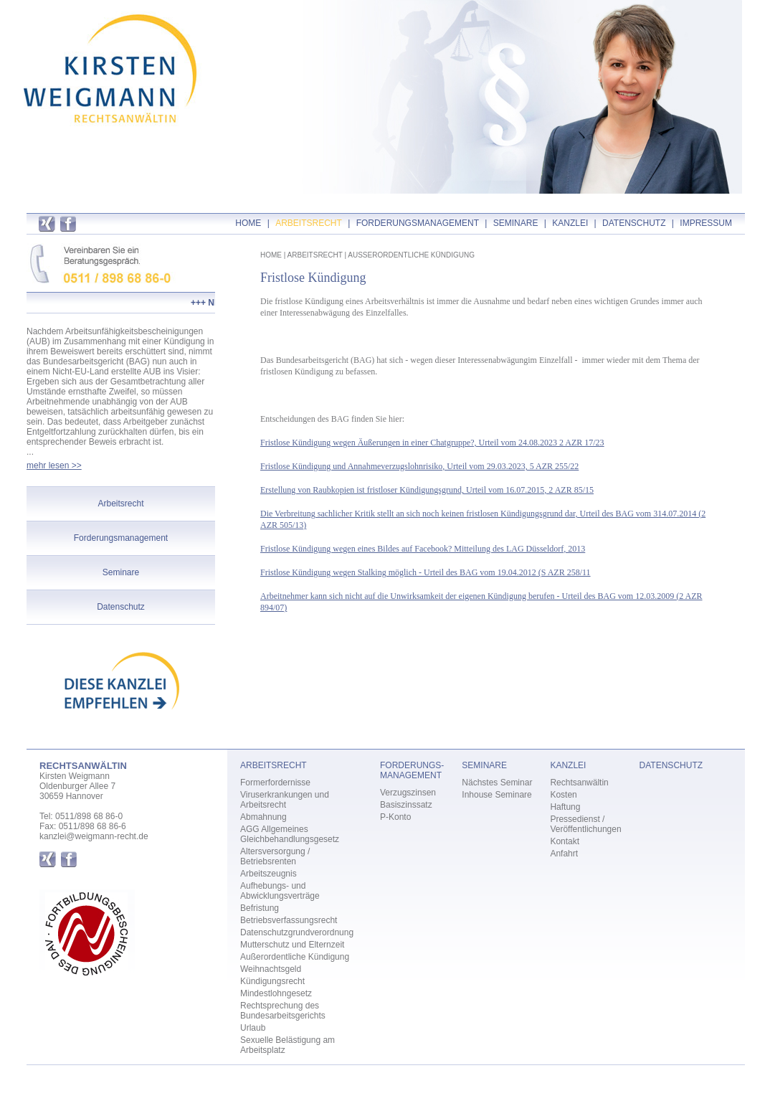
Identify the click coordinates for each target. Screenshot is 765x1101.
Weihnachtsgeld (270, 969)
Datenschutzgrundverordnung (296, 932)
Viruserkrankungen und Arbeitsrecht (284, 800)
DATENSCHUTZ (633, 223)
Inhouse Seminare (496, 795)
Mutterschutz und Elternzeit (292, 945)
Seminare (121, 572)
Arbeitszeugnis (268, 874)
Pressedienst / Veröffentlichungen (585, 824)
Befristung (259, 908)
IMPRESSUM (706, 223)
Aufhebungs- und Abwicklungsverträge (280, 891)
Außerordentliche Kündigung (294, 957)
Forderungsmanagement (121, 538)
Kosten (563, 795)
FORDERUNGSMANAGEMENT (417, 223)
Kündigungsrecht (272, 981)
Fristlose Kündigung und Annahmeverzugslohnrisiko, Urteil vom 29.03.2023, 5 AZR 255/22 (419, 466)
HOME (248, 223)
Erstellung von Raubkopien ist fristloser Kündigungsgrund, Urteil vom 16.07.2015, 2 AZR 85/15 (427, 490)
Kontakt (564, 841)
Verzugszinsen (408, 793)
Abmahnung (263, 817)
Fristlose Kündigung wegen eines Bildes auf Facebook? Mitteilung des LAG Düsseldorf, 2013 (422, 549)
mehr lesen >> (54, 465)
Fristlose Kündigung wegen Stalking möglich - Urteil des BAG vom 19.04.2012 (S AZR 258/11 (425, 572)
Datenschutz (121, 607)
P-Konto (395, 817)
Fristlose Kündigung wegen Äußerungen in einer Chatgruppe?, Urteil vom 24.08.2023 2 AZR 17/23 (432, 443)
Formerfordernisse (275, 783)
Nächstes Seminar (497, 783)
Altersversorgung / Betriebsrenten (275, 856)
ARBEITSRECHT (308, 223)
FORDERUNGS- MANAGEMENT (412, 770)
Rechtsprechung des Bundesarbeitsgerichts (283, 1011)
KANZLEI (570, 223)
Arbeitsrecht (120, 503)
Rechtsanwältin (579, 783)
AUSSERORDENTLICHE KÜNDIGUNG (411, 255)
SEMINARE (515, 223)
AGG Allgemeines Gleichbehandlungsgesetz (289, 834)
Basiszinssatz (406, 805)
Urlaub (252, 1028)
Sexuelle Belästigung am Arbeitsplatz (287, 1045)
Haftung (565, 807)
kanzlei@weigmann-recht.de (93, 836)
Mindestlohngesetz (276, 993)
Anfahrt (564, 854)
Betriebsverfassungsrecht (288, 920)
